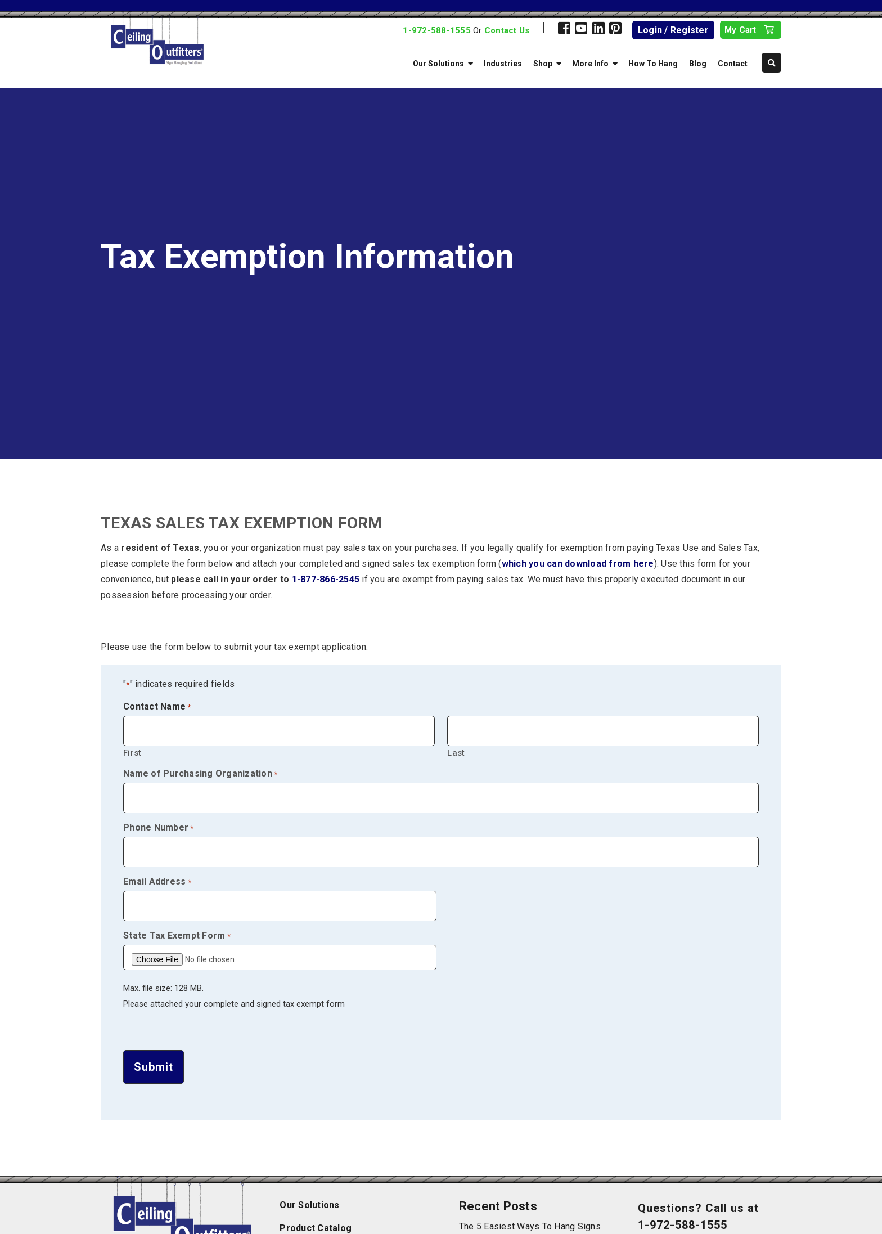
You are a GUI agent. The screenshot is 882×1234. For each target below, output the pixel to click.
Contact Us (507, 30)
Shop (542, 63)
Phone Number (158, 827)
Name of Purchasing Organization (200, 773)
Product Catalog (316, 1223)
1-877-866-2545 (326, 579)
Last (456, 752)
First (132, 752)
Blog (697, 63)
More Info (590, 63)
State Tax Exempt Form (177, 935)
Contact (733, 63)
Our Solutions (438, 63)
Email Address (157, 881)
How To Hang (653, 63)
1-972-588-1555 (437, 30)
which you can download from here (578, 563)
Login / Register (673, 30)
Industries (503, 63)
